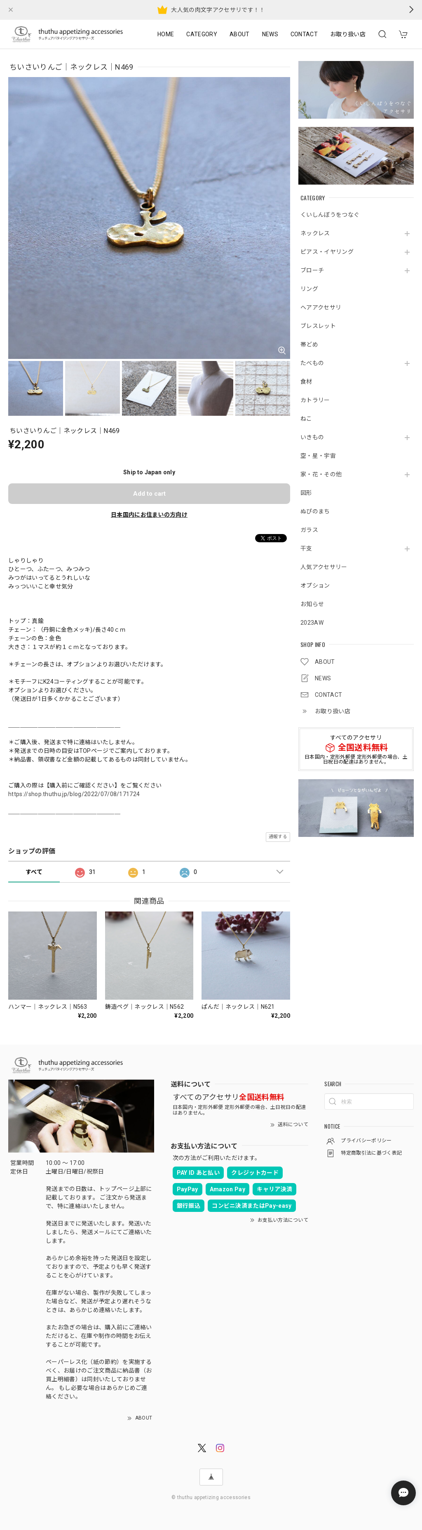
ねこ (306, 418)
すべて (34, 872)
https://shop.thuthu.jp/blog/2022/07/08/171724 (74, 794)
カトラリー (315, 400)
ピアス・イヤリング (327, 251)
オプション (315, 585)
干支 (306, 548)
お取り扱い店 (348, 34)
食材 (306, 381)
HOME (165, 34)
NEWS (270, 34)
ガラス (309, 530)
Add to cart (149, 493)
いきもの (312, 437)
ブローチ (312, 270)
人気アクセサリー (323, 567)
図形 (306, 493)
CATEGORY (201, 34)
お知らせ (312, 604)
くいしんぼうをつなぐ (329, 214)
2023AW (312, 622)
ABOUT (240, 34)
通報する (278, 836)
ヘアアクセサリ (320, 307)
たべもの (312, 363)
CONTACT (304, 34)
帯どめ (309, 344)
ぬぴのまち (315, 511)
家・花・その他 (321, 474)
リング (309, 289)
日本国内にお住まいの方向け (149, 514)
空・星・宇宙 (318, 455)
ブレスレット (318, 326)
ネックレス (315, 233)
